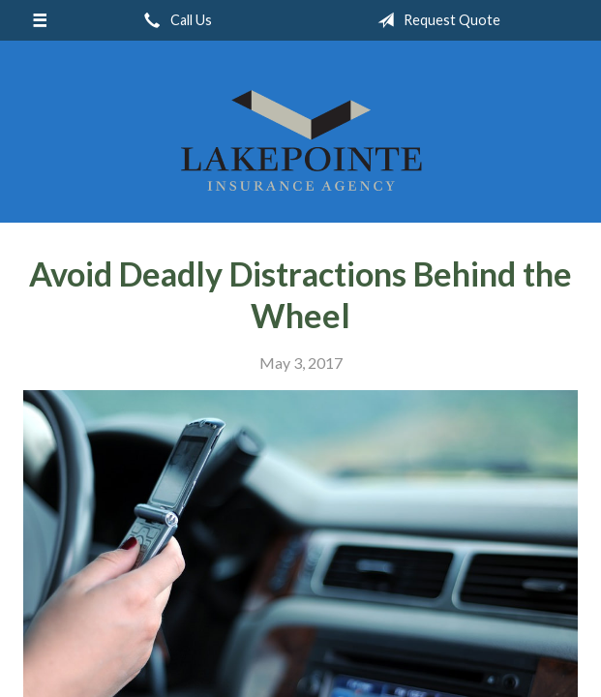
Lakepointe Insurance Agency (301, 140)
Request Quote (435, 20)
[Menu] (39, 20)
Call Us (174, 20)
